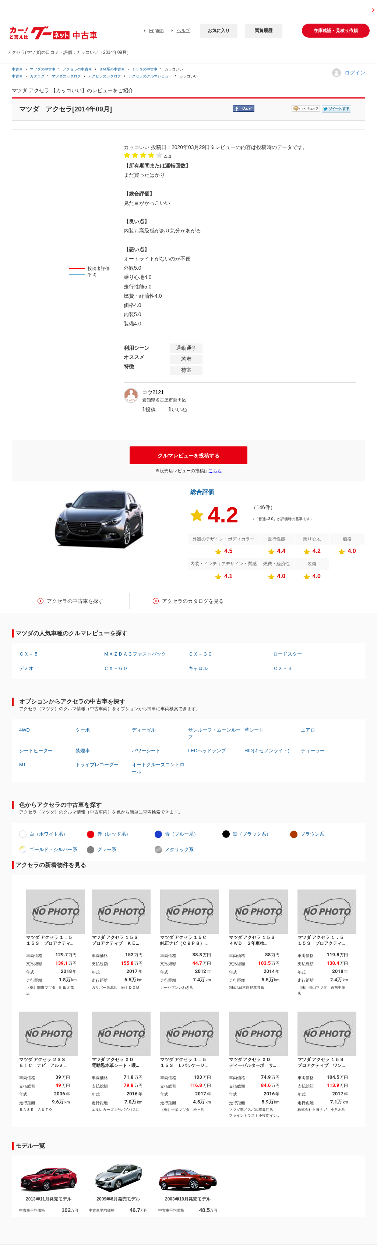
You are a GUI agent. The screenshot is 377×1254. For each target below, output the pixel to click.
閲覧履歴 (263, 30)
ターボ (82, 730)
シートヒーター (36, 750)
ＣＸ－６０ (116, 668)
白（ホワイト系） (48, 834)
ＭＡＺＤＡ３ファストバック (135, 654)
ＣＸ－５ (28, 654)
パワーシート (146, 750)
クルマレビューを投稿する (188, 456)
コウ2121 (153, 392)
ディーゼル (144, 730)
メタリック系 (179, 849)
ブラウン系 (312, 834)
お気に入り (219, 30)
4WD (24, 730)
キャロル (198, 668)
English (156, 30)
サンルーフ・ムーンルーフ (214, 733)
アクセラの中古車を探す (75, 601)
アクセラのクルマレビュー (150, 76)
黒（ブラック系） (252, 834)
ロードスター (287, 654)
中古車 (17, 69)
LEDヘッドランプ (207, 750)
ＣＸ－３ (282, 668)
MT (22, 764)
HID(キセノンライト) (266, 750)
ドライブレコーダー (97, 764)
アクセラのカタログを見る (193, 601)
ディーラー (313, 750)
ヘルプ (183, 30)
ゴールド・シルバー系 (53, 849)
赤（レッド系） (114, 834)
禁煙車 (82, 750)
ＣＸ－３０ (200, 654)
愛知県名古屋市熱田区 (164, 400)
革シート (254, 730)
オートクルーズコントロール (158, 768)
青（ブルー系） (181, 834)
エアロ (308, 730)
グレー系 (106, 849)
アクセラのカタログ (104, 76)
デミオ (26, 668)
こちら (215, 470)
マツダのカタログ (66, 76)
